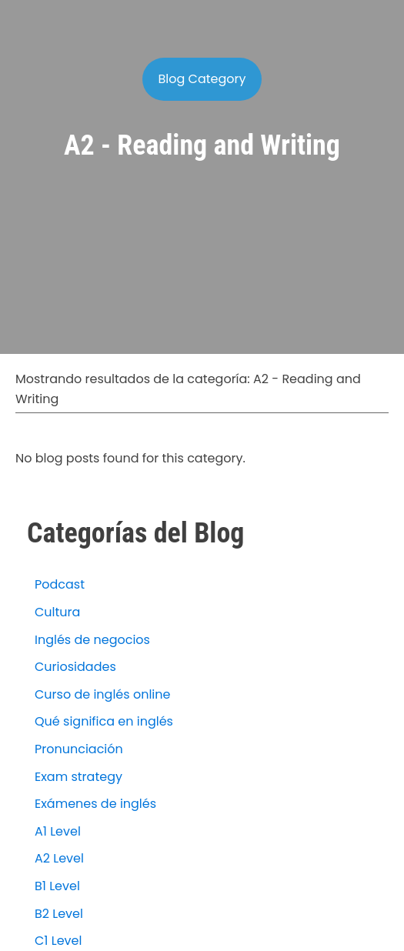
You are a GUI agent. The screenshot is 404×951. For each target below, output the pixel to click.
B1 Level (57, 886)
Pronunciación (79, 749)
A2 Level (59, 858)
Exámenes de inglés (95, 804)
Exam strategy (78, 777)
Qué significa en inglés (104, 721)
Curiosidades (75, 667)
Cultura (57, 612)
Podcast (60, 584)
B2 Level (59, 914)
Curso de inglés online (102, 694)
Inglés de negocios (92, 640)
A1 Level (58, 831)
